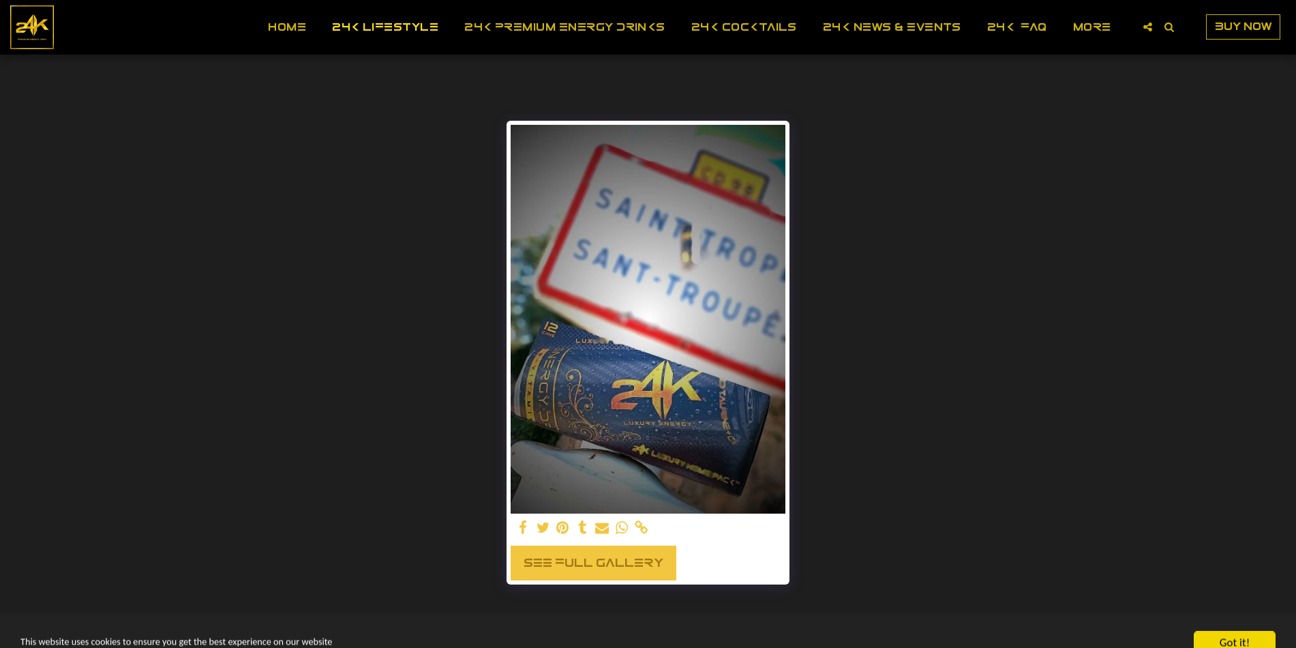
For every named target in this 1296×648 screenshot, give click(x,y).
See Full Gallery (593, 562)
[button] (1148, 27)
